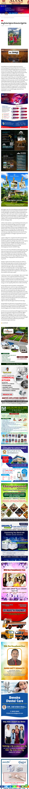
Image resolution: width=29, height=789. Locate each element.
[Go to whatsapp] (26, 785)
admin (3, 25)
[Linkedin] (10, 786)
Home (2, 17)
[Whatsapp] (14, 786)
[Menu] (2, 13)
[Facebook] (2, 786)
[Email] (23, 786)
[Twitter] (6, 786)
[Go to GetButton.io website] (26, 787)
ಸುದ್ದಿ (2, 20)
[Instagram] (19, 786)
